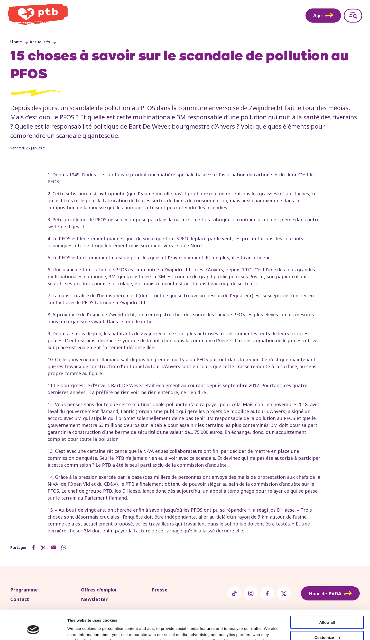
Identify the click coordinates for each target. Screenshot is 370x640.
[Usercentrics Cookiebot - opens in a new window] (33, 630)
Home (16, 42)
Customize (327, 612)
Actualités (40, 42)
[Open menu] (353, 15)
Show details (79, 629)
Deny (327, 627)
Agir (323, 15)
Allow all (327, 597)
